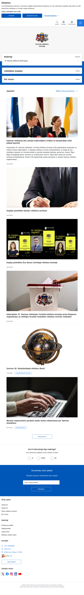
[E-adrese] (5, 556)
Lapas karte (5, 532)
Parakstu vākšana (20, 427)
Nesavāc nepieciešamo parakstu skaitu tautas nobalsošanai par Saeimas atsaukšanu (38, 421)
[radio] (30, 458)
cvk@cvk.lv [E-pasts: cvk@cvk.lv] (7, 549)
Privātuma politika (7, 525)
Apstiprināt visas (32, 16)
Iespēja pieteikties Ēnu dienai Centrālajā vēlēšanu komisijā (32, 262)
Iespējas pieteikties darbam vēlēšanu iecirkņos (27, 210)
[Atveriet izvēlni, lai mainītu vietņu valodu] (63, 23)
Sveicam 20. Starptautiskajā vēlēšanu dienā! (26, 368)
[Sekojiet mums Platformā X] (2, 573)
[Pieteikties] (41, 489)
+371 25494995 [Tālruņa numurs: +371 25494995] (9, 546)
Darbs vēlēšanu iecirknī (9, 511)
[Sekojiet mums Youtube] (19, 574)
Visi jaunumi (42, 436)
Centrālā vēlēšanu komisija (23, 373)
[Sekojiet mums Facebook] (7, 573)
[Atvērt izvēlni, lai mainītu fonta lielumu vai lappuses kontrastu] (72, 23)
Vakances (4, 505)
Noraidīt (11, 16)
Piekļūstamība (6, 528)
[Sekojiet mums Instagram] (11, 574)
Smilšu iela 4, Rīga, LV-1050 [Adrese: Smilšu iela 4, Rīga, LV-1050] (13, 552)
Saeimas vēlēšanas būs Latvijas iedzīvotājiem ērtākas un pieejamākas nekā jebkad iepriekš (39, 141)
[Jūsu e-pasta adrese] (41, 482)
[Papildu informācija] (11, 556)
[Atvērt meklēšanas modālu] (57, 23)
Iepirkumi (4, 508)
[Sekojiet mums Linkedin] (15, 573)
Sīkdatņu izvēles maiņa (8, 535)
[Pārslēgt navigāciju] (80, 22)
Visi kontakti (11, 562)
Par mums (4, 514)
